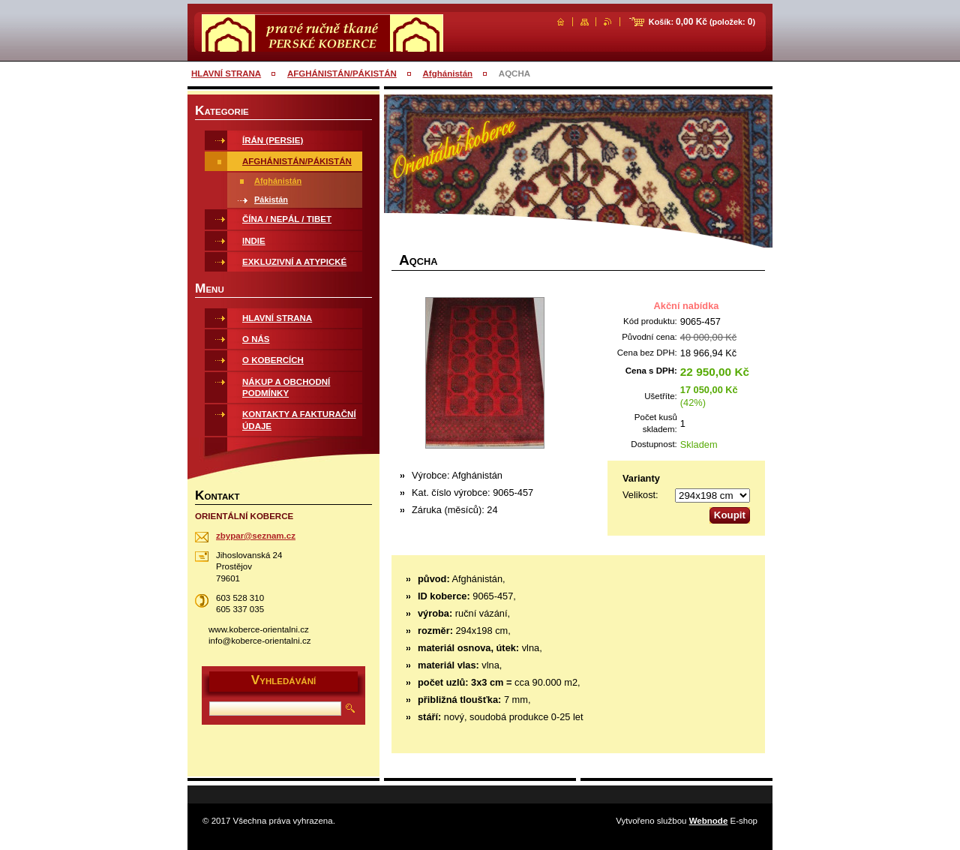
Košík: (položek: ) (702, 21)
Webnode (708, 820)
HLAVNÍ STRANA (226, 73)
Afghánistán (448, 73)
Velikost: (640, 494)
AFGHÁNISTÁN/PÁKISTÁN (342, 73)
